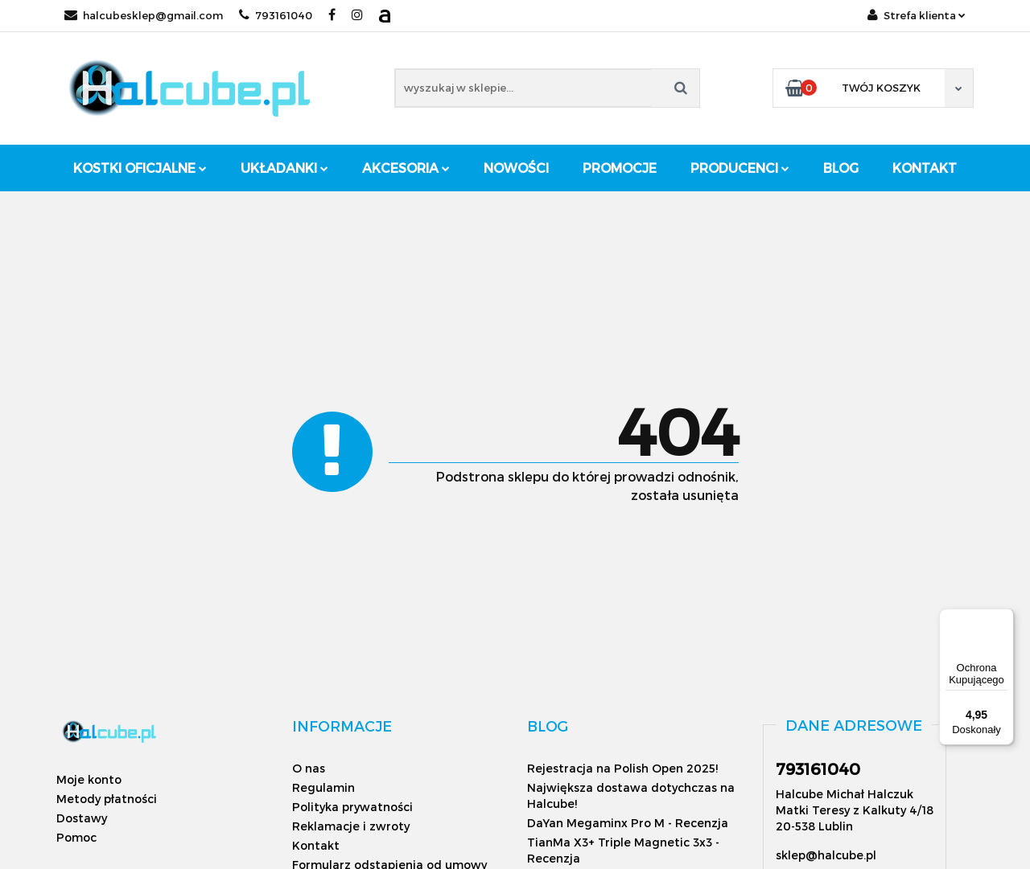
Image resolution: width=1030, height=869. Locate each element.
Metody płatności (106, 798)
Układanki (284, 167)
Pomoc (76, 837)
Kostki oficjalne (140, 167)
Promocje (620, 167)
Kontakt (924, 167)
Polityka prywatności (352, 807)
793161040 (275, 15)
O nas (308, 768)
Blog (841, 167)
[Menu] (1004, 618)
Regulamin (323, 787)
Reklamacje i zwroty (351, 826)
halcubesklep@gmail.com (143, 15)
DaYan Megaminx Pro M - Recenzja (627, 823)
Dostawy (81, 818)
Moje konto (89, 779)
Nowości (516, 167)
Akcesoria (406, 167)
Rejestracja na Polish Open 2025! (622, 768)
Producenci (739, 167)
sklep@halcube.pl (826, 855)
